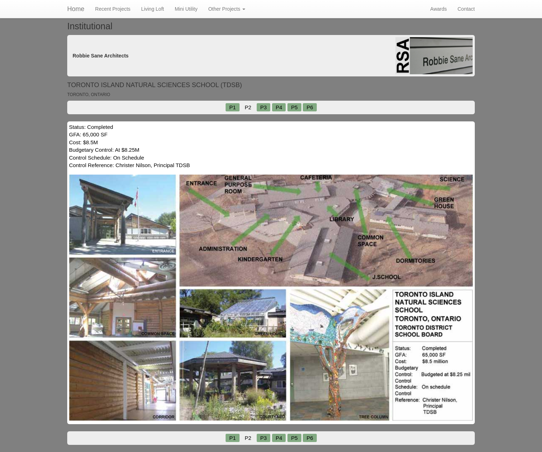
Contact (466, 9)
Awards (438, 9)
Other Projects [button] (226, 9)
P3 (263, 107)
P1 (232, 107)
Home (75, 8)
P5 (294, 107)
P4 (279, 107)
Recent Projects (112, 9)
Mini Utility (186, 9)
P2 (248, 107)
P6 (309, 107)
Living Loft (152, 9)
